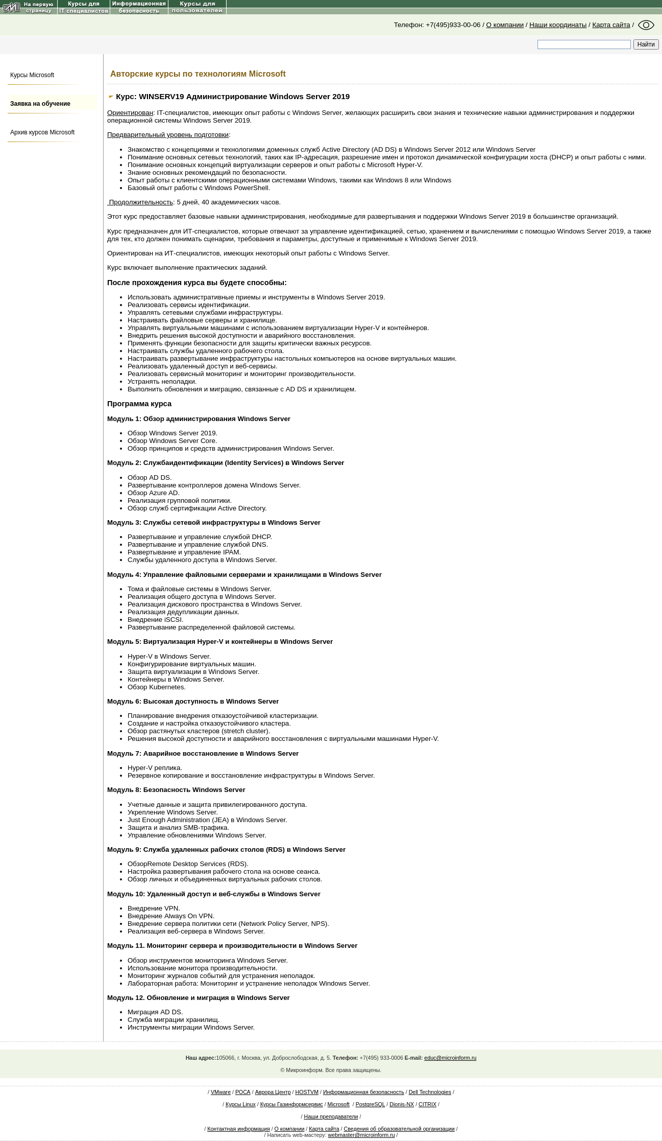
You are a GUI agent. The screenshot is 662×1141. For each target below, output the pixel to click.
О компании (505, 25)
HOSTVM (306, 1092)
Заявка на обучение (40, 103)
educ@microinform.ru (450, 1058)
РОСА (243, 1092)
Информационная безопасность (363, 1092)
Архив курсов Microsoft (42, 132)
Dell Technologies (430, 1092)
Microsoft (339, 1104)
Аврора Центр (273, 1092)
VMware (221, 1092)
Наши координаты (557, 25)
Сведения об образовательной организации (399, 1129)
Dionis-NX (401, 1104)
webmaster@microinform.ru (361, 1135)
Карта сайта (611, 25)
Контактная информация (238, 1129)
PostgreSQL (370, 1104)
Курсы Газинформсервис (291, 1104)
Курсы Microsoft (32, 75)
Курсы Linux (241, 1104)
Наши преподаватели (331, 1116)
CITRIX (427, 1104)
